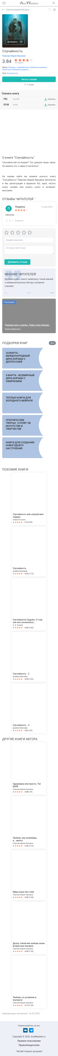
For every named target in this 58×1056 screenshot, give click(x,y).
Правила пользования (29, 1041)
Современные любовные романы (32, 67)
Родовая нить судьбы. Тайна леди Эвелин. (27, 325)
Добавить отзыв (17, 261)
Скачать (52, 99)
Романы (12, 67)
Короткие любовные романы (15, 69)
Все (52, 343)
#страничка (12, 73)
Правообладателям (29, 1045)
